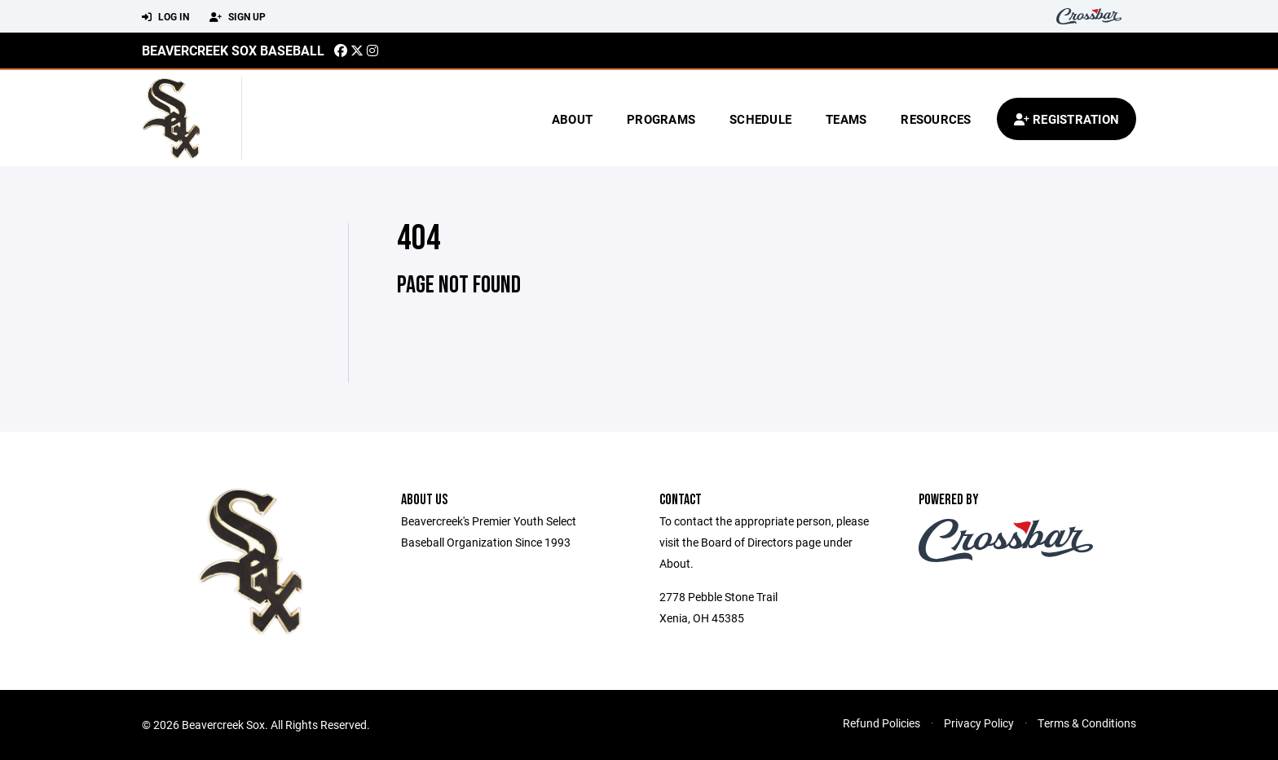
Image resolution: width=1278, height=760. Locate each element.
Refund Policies (881, 723)
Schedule (760, 119)
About (572, 119)
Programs (661, 119)
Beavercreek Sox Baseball (233, 50)
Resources (936, 119)
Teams (846, 119)
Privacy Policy (979, 723)
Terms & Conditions (1087, 723)
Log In (165, 17)
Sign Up (237, 17)
